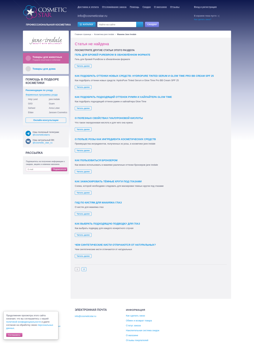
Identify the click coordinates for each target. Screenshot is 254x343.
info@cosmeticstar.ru (92, 16)
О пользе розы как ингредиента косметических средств (115, 139)
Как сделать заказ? (202, 19)
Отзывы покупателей (137, 340)
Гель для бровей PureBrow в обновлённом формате (112, 54)
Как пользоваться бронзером (96, 160)
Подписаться (59, 169)
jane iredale (54, 99)
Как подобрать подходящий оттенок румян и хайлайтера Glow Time (123, 97)
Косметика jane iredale (104, 34)
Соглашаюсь (14, 335)
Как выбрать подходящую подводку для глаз (107, 223)
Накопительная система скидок (142, 330)
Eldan (31, 112)
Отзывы (174, 7)
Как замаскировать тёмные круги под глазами (108, 181)
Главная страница (83, 34)
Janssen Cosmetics (58, 112)
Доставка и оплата (88, 7)
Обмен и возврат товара (139, 320)
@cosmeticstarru (41, 134)
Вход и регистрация (205, 7)
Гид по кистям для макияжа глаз (98, 202)
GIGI (30, 103)
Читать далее (83, 66)
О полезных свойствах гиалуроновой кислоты (109, 118)
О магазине (160, 7)
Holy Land (33, 99)
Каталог (88, 24)
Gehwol (31, 108)
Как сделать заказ (135, 315)
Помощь (134, 7)
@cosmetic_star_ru (42, 142)
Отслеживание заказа (114, 7)
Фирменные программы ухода (42, 94)
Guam (52, 103)
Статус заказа (133, 325)
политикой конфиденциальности (23, 321)
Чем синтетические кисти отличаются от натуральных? (115, 244)
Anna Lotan (54, 108)
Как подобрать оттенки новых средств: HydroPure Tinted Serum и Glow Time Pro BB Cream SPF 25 (144, 75)
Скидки (147, 7)
